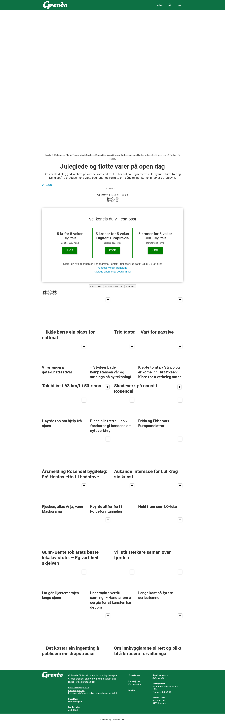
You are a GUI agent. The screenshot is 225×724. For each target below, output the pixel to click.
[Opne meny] (180, 5)
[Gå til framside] (55, 5)
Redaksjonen (134, 681)
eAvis (160, 5)
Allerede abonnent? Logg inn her (112, 271)
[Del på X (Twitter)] (112, 199)
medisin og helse (113, 286)
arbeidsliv (95, 286)
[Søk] (170, 5)
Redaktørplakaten (76, 690)
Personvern (73, 693)
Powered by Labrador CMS (112, 720)
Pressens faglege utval (78, 688)
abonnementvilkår (109, 693)
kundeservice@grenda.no (112, 267)
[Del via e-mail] (117, 199)
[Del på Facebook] (108, 199)
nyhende (130, 286)
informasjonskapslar (88, 693)
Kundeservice (134, 684)
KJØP (69, 250)
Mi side (131, 690)
